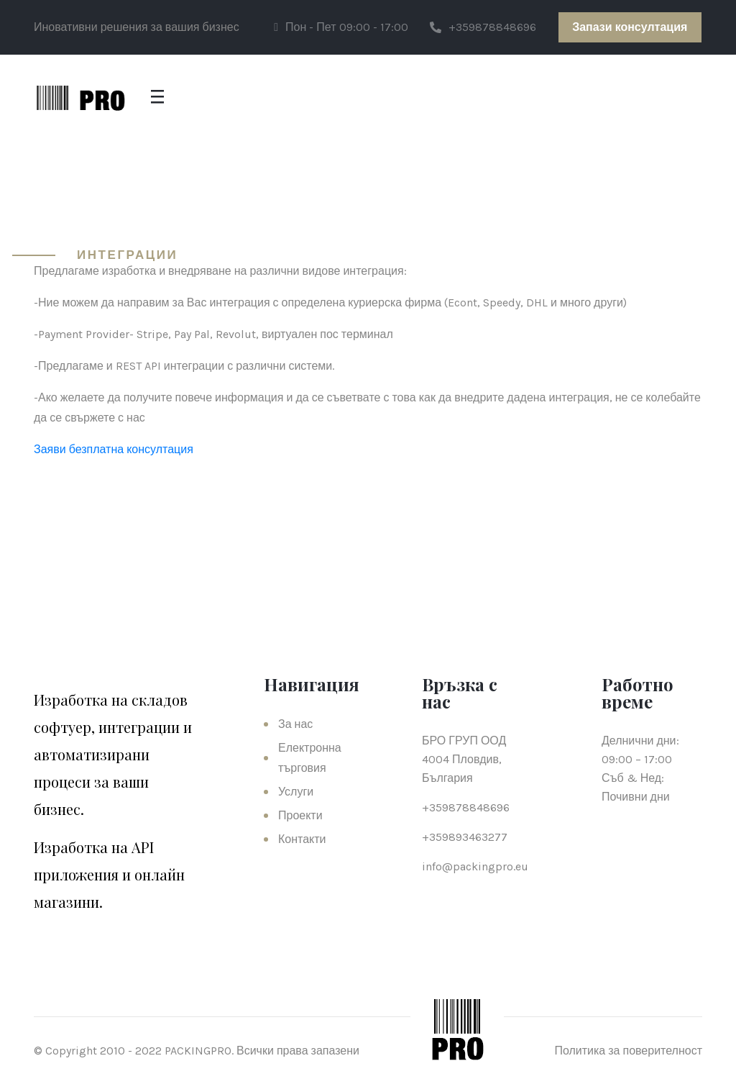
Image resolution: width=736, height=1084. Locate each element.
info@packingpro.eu (475, 866)
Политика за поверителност (628, 1050)
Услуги (295, 791)
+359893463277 (464, 837)
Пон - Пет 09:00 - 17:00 (341, 27)
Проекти (300, 815)
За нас (295, 724)
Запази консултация (629, 27)
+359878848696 (483, 27)
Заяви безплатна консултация (113, 449)
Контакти (302, 839)
